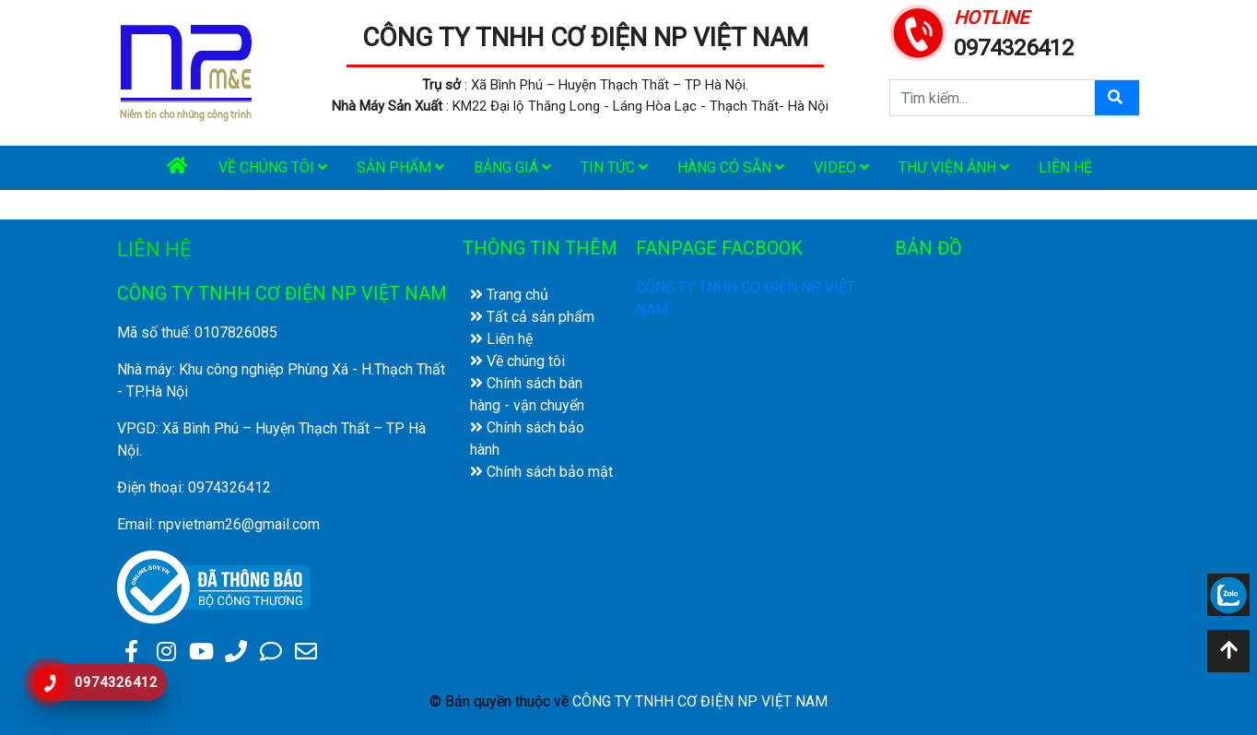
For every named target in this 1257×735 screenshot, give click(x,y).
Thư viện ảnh (954, 167)
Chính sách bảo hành (527, 438)
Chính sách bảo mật (541, 471)
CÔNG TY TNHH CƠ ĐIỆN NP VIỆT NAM (585, 37)
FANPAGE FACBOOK (719, 248)
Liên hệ (1065, 167)
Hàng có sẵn (730, 167)
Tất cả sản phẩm (532, 317)
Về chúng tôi (272, 167)
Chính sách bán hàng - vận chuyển (527, 394)
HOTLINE (991, 17)
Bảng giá (512, 167)
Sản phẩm (400, 167)
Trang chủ (509, 294)
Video (841, 167)
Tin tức (614, 167)
